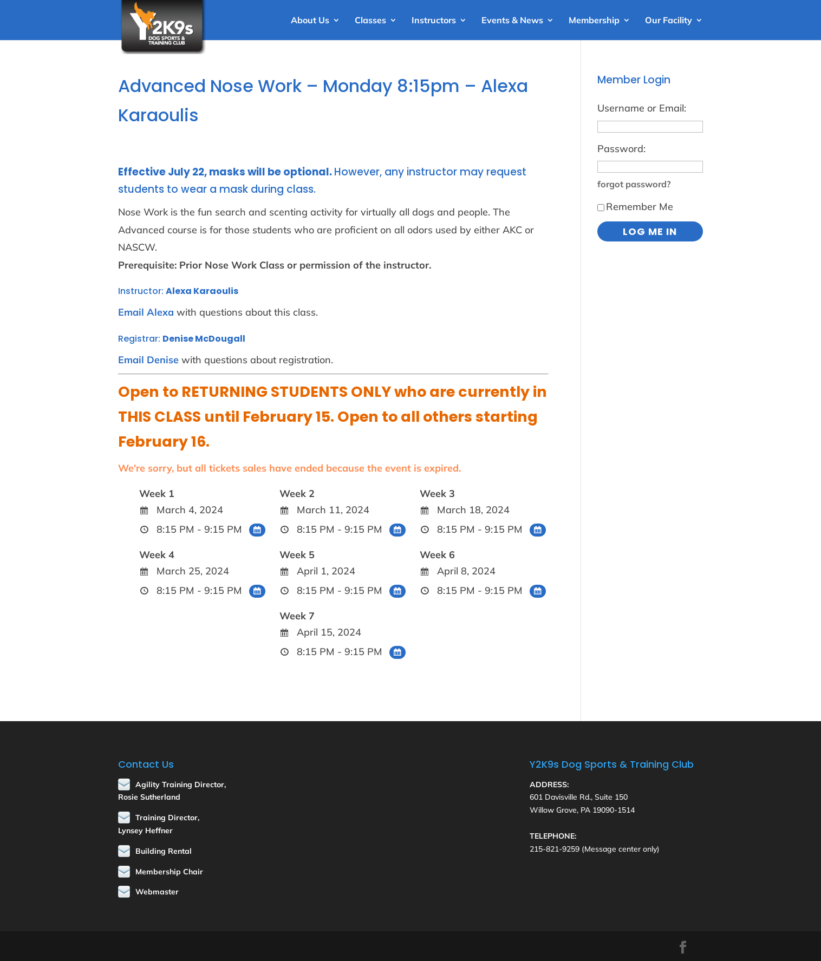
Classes (370, 20)
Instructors (434, 20)
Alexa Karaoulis (202, 291)
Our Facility (668, 20)
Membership (594, 20)
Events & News (512, 20)
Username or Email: (641, 108)
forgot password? (634, 184)
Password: (621, 148)
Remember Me (635, 206)
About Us (310, 20)
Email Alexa (146, 312)
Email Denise (148, 360)
